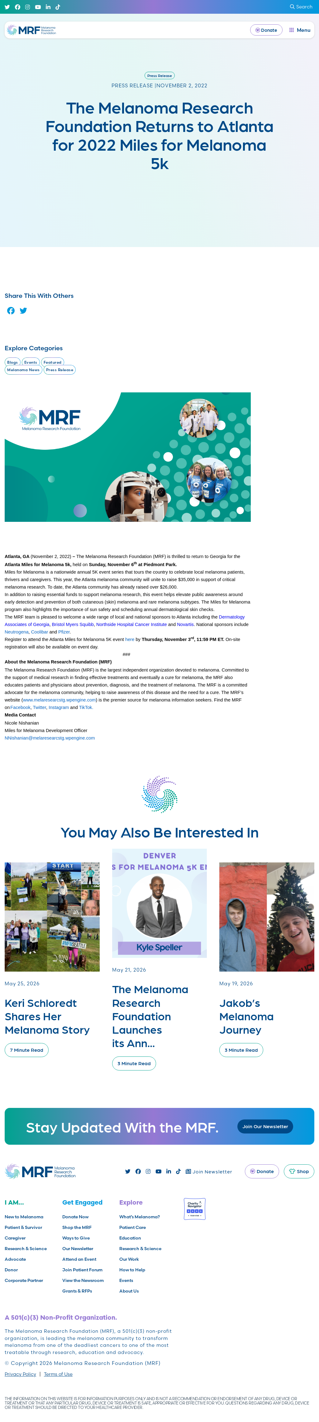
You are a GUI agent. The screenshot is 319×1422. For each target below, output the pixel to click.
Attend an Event (79, 1259)
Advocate (15, 1259)
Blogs (12, 362)
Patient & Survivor (23, 1227)
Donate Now (75, 1217)
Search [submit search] (301, 7)
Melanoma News (23, 369)
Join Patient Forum (82, 1270)
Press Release (159, 75)
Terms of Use (58, 1374)
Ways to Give (76, 1238)
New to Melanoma (24, 1217)
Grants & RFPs (77, 1291)
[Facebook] (17, 7)
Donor (11, 1270)
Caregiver (15, 1238)
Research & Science (26, 1248)
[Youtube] (38, 7)
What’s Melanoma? (139, 1217)
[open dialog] (300, 30)
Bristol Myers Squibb (73, 624)
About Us (129, 1291)
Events (30, 362)
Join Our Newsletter (265, 1126)
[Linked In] (48, 7)
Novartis (185, 624)
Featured (53, 362)
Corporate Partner (24, 1280)
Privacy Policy (20, 1374)
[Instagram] (27, 7)
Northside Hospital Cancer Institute (131, 624)
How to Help (132, 1270)
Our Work (129, 1259)
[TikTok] (57, 7)
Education (130, 1238)
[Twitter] (7, 7)
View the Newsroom (83, 1280)
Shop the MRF (77, 1227)
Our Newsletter (77, 1248)
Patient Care (132, 1227)
